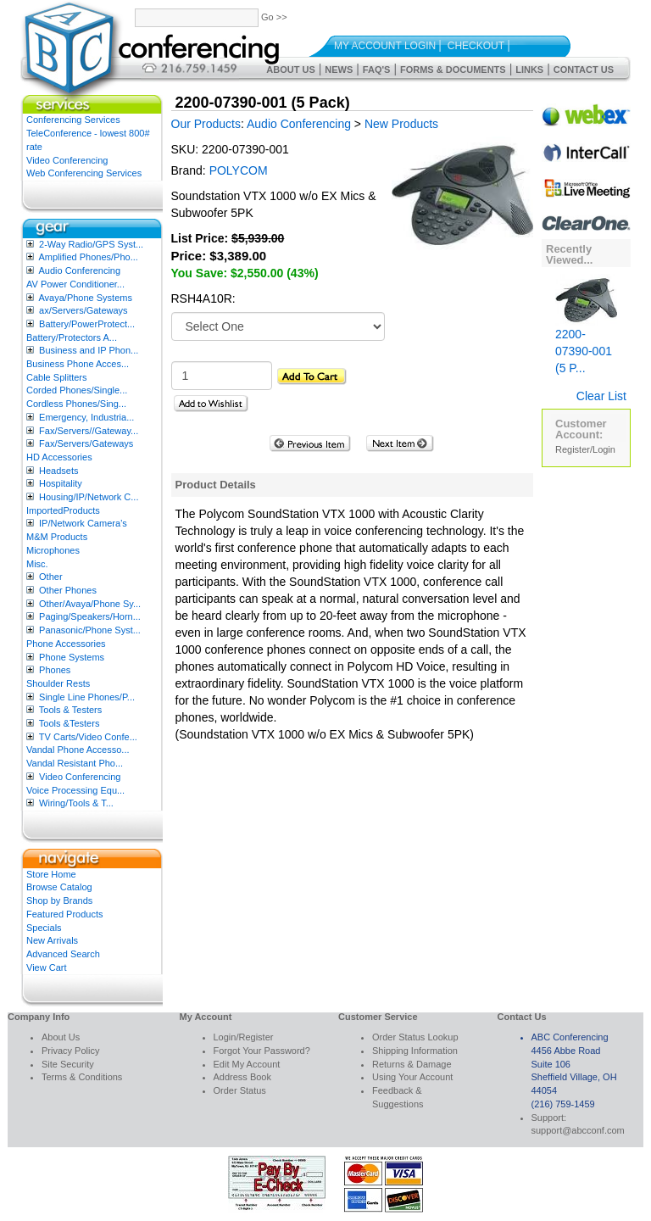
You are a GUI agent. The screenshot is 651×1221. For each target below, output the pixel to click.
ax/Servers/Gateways (83, 310)
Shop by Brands (59, 900)
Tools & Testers (70, 710)
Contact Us (584, 69)
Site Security (68, 1064)
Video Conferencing (67, 160)
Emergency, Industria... (86, 417)
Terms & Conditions (82, 1077)
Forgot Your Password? (262, 1050)
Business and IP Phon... (88, 350)
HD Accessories (59, 457)
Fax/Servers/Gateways (86, 443)
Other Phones (68, 590)
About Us (290, 69)
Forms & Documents (453, 69)
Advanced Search (63, 954)
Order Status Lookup (415, 1037)
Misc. (37, 564)
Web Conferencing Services (84, 173)
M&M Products (56, 537)
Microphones (53, 550)
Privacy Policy (70, 1050)
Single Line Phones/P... (87, 697)
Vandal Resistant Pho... (74, 763)
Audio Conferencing (79, 270)
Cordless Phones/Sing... (76, 404)
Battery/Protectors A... (71, 337)
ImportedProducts (63, 510)
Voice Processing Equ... (75, 790)
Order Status (240, 1090)
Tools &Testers (69, 723)
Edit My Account (247, 1064)
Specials (44, 928)
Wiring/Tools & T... (76, 803)
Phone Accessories (66, 643)
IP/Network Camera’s (83, 523)
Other (51, 576)
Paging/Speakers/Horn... (90, 616)
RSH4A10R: (203, 298)
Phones (54, 670)
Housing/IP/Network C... (88, 497)
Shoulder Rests (58, 683)
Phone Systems (71, 657)
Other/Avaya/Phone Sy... (90, 604)
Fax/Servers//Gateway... (88, 431)
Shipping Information (415, 1050)
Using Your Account (412, 1077)
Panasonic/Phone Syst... (90, 630)
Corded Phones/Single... (76, 390)
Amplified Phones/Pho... (87, 257)
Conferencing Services (73, 119)
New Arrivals (52, 940)
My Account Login (385, 46)
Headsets (58, 471)
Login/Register (244, 1037)
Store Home (51, 874)
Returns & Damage (412, 1064)
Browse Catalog (59, 887)
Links (529, 69)
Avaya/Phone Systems (84, 298)
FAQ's (377, 69)
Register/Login (585, 449)
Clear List (601, 396)
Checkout (476, 46)
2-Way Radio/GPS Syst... (91, 244)
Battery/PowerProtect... (87, 324)
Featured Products (64, 914)
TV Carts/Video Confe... (88, 737)
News (339, 69)
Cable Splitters (56, 377)
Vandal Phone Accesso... (78, 749)
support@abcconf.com (578, 1130)
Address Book (242, 1077)
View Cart (46, 967)
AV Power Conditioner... (75, 284)
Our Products (206, 124)
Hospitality (60, 483)
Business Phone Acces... (77, 364)
